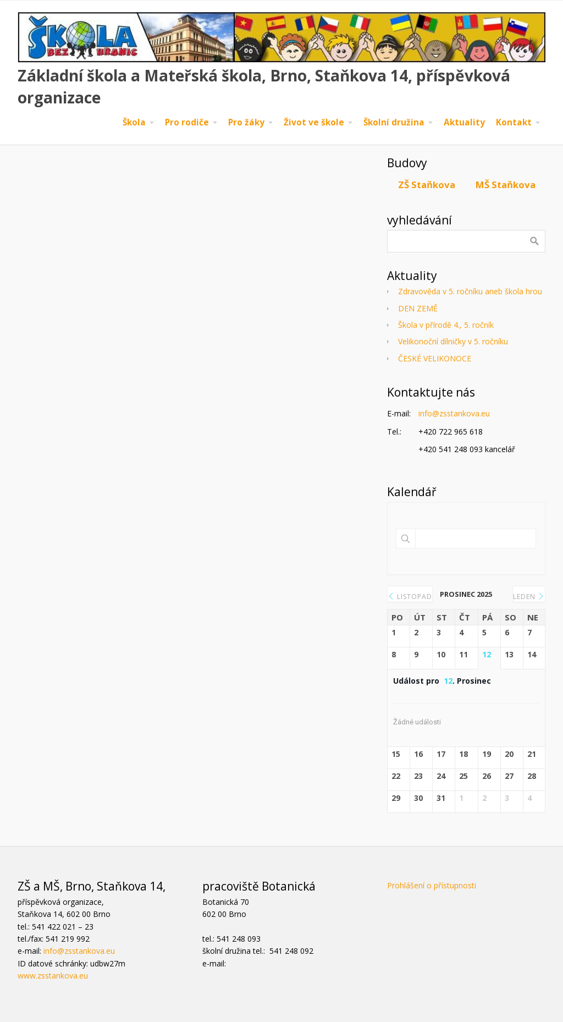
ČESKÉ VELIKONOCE (434, 358)
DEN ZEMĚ (418, 308)
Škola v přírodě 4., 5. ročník (446, 325)
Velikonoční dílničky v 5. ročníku (453, 341)
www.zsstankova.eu (53, 975)
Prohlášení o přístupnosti (431, 885)
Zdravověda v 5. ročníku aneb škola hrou (470, 291)
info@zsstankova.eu (454, 413)
